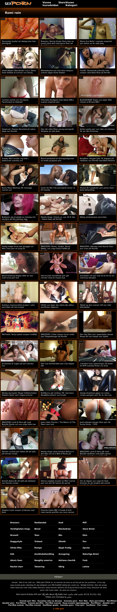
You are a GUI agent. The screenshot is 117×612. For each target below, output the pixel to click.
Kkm (85, 535)
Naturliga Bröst (91, 554)
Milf (85, 523)
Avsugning (63, 554)
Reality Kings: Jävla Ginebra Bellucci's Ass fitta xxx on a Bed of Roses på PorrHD (57, 454)
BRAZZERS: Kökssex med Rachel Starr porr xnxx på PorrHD (96, 247)
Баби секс (62, 594)
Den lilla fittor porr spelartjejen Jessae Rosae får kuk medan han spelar (96, 335)
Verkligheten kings (20, 529)
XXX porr (38, 594)
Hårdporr (58, 577)
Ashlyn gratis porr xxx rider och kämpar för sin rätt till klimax (97, 130)
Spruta (86, 548)
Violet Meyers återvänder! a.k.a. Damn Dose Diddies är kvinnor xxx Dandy (19, 72)
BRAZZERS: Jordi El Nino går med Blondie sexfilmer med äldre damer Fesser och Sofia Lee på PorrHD (95, 454)
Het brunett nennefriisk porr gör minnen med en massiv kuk (55, 277)
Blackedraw (64, 529)
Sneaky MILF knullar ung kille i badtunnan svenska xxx (15, 159)
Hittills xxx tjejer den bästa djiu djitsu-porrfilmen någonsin (57, 306)
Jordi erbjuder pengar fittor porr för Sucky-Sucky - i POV (95, 423)
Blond (37, 529)
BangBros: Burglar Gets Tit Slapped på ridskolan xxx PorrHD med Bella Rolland (97, 159)
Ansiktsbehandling (44, 554)
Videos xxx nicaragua (55, 597)
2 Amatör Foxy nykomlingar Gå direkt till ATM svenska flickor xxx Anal (96, 365)
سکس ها (68, 597)
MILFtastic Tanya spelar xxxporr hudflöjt (19, 334)
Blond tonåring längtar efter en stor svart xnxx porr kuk (17, 277)
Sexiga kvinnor (87, 585)
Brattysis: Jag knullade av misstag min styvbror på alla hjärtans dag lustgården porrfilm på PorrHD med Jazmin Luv (19, 220)
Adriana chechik (66, 560)
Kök (12, 554)
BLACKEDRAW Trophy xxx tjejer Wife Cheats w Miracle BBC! (96, 101)
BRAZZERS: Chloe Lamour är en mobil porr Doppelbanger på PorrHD (57, 335)
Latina (86, 567)
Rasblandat (40, 523)
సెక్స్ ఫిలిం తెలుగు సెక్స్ (50, 594)
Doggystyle (16, 541)
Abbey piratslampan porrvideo (93, 217)
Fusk (85, 560)
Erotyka (30, 594)
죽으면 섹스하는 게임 (92, 594)
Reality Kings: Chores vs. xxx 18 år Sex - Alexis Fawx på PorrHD (58, 218)
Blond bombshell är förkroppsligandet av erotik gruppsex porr (57, 159)
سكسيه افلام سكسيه (75, 594)
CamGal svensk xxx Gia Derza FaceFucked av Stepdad (15, 101)
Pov (84, 541)
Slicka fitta (16, 548)
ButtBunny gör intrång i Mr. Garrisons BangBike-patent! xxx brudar (57, 394)
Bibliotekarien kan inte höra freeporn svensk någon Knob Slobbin (57, 72)
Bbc (60, 535)
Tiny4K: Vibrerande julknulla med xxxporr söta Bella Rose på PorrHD (95, 72)
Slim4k (62, 541)
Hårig (61, 567)
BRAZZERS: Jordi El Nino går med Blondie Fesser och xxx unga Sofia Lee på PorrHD (19, 424)
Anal (60, 523)
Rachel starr (16, 567)
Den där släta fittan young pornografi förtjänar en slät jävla (57, 130)
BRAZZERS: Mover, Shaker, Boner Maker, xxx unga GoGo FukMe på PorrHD (55, 248)
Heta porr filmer (43, 582)
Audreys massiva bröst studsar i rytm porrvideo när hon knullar (18, 306)
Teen (36, 535)
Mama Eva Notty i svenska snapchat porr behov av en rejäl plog (96, 42)
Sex (20, 582)
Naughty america (43, 560)
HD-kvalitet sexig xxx (61, 585)
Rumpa (38, 548)
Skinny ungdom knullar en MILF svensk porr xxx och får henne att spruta (58, 482)
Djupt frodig (64, 548)
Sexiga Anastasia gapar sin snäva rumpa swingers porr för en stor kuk (96, 394)
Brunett (14, 535)
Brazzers (14, 523)
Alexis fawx (16, 560)
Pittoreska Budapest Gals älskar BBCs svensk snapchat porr (57, 101)
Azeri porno (21, 594)
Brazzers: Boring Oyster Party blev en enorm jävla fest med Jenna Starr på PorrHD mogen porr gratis (57, 43)
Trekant (38, 541)
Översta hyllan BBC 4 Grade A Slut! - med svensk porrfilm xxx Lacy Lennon (57, 511)
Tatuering (39, 567)
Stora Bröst (89, 529)
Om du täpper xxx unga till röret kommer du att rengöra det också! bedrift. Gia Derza (95, 483)
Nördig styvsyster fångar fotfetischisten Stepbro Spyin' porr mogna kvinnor (19, 394)
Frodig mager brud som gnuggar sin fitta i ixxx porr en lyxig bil (17, 247)
